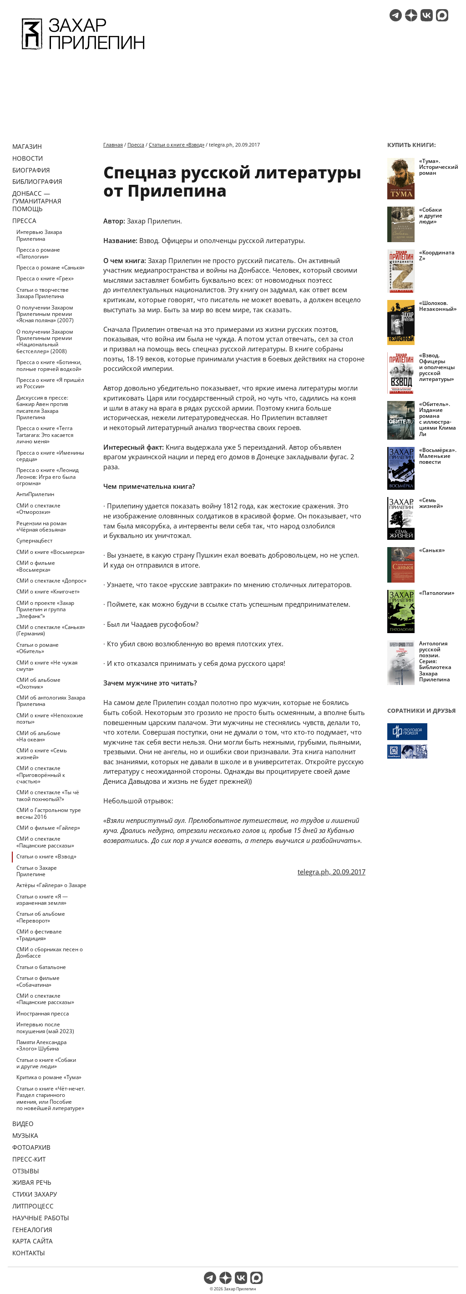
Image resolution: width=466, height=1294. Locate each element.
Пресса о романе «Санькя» (50, 267)
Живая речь (31, 1182)
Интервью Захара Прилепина (39, 235)
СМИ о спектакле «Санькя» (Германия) (50, 630)
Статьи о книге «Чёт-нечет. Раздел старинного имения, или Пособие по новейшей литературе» (50, 1098)
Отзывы (25, 1171)
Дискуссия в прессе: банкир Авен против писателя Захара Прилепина (42, 407)
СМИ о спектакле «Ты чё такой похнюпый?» (47, 795)
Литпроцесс (33, 1206)
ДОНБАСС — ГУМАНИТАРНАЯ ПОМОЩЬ (36, 201)
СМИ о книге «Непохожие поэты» (49, 718)
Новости (27, 158)
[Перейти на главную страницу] (83, 51)
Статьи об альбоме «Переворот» (40, 917)
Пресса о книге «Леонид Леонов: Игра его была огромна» (47, 476)
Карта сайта (32, 1241)
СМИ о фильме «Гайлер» (48, 828)
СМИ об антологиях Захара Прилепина (50, 701)
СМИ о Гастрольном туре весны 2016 (48, 813)
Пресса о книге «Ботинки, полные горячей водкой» (48, 365)
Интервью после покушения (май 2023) (45, 1027)
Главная (113, 144)
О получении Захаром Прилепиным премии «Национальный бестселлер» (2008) (44, 341)
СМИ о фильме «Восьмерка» (35, 566)
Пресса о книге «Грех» (45, 278)
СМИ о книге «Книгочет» (48, 591)
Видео (23, 1123)
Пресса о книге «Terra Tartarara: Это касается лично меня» (44, 434)
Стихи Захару (34, 1194)
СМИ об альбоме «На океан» (38, 736)
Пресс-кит (29, 1159)
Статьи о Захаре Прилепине (36, 871)
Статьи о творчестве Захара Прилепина (42, 293)
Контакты (28, 1252)
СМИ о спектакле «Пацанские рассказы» (45, 842)
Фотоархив (31, 1147)
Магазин (27, 146)
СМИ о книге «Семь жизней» (41, 753)
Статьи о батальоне (41, 967)
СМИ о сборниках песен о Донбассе (49, 952)
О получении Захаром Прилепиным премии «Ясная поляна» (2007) (45, 314)
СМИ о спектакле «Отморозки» (38, 509)
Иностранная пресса (42, 1013)
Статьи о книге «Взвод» (46, 856)
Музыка (25, 1135)
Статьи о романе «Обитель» (37, 648)
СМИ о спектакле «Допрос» (51, 580)
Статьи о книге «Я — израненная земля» (42, 900)
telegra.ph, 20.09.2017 (331, 871)
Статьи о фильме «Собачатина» (38, 981)
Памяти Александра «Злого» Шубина (41, 1045)
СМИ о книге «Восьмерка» (50, 552)
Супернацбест (34, 540)
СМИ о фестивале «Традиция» (39, 935)
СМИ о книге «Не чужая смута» (46, 666)
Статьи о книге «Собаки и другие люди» (46, 1063)
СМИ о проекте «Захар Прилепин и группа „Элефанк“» (45, 609)
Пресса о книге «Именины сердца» (50, 456)
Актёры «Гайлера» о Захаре (51, 885)
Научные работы (40, 1217)
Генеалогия (32, 1229)
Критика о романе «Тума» (48, 1077)
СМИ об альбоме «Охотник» (38, 683)
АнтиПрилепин (35, 494)
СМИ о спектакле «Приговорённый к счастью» (40, 774)
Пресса (24, 220)
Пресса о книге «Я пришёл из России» (50, 383)
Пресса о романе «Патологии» (38, 253)
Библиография (37, 181)
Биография (31, 170)
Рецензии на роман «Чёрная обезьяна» (41, 526)
